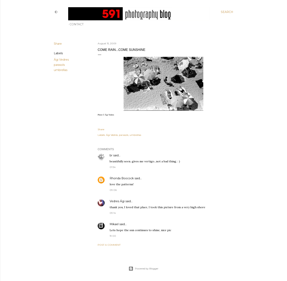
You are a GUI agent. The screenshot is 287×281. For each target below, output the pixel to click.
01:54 (113, 167)
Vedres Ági (117, 201)
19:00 (113, 235)
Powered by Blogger (143, 268)
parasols (59, 65)
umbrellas (60, 70)
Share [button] (58, 43)
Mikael (114, 224)
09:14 (113, 212)
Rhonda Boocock (122, 178)
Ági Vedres (61, 59)
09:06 (113, 189)
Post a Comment (109, 244)
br (111, 155)
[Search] (227, 12)
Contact (77, 24)
